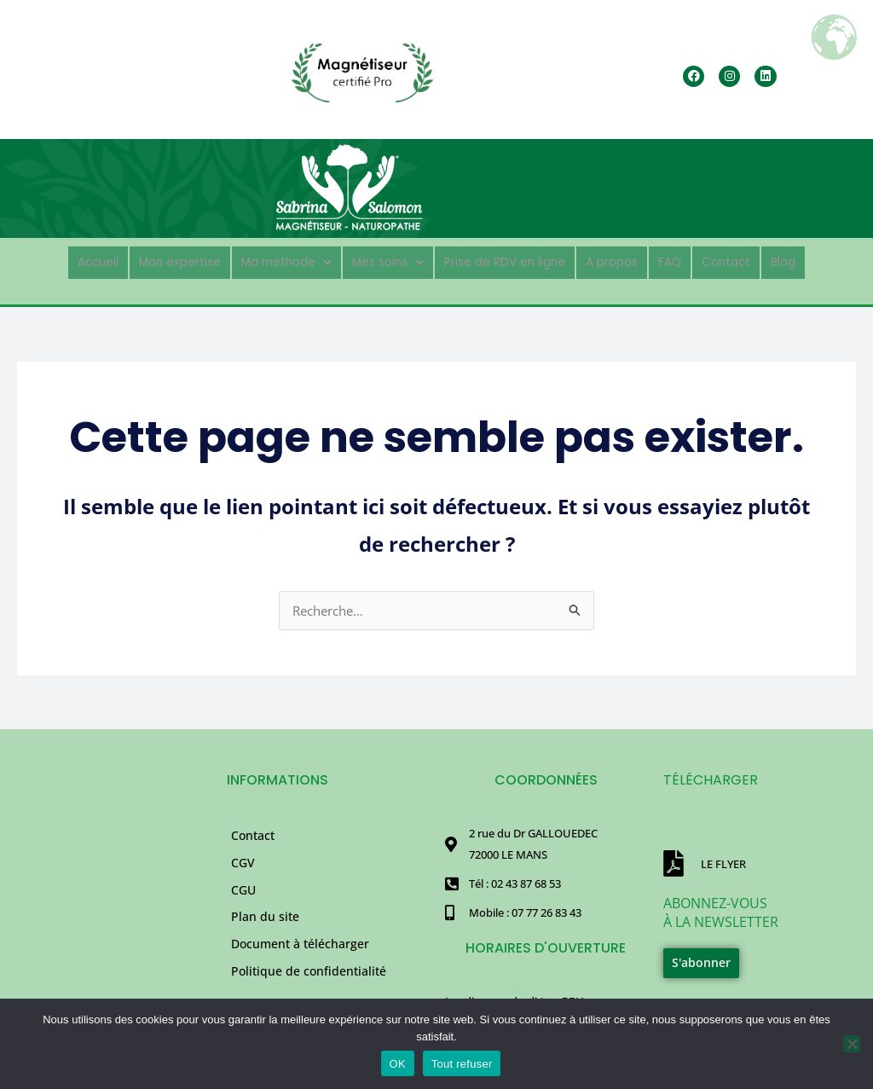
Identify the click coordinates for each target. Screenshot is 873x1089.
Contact (761, 260)
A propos (633, 260)
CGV (243, 869)
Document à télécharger (300, 968)
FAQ (699, 260)
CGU (243, 902)
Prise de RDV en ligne (512, 260)
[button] (270, 260)
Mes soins (382, 260)
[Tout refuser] (851, 1043)
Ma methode (270, 260)
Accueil (58, 260)
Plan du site (265, 935)
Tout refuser (462, 1063)
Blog (824, 260)
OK (398, 1063)
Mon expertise (151, 260)
